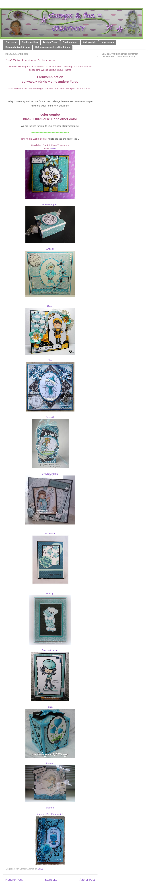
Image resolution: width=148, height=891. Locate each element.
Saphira (50, 807)
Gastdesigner (70, 42)
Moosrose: (50, 533)
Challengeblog (30, 42)
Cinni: (50, 306)
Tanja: (50, 707)
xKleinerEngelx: (50, 204)
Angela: (50, 249)
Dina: (50, 360)
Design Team (50, 42)
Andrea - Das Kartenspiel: (50, 814)
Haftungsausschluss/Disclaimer (52, 47)
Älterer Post (87, 879)
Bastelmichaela (50, 650)
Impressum (107, 42)
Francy (49, 593)
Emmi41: (50, 417)
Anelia (53, 148)
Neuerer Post (14, 879)
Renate (49, 763)
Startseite (11, 42)
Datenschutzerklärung (17, 47)
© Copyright (89, 42)
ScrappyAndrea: (50, 474)
